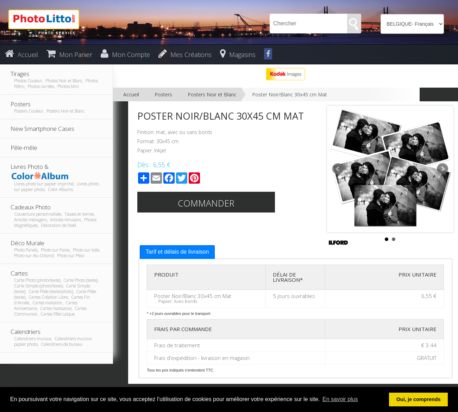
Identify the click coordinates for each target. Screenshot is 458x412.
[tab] (177, 252)
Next (442, 169)
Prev (338, 169)
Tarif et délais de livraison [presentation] (177, 252)
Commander (206, 203)
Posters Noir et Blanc (212, 94)
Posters (163, 94)
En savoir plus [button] (340, 399)
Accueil (131, 94)
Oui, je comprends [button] (418, 399)
